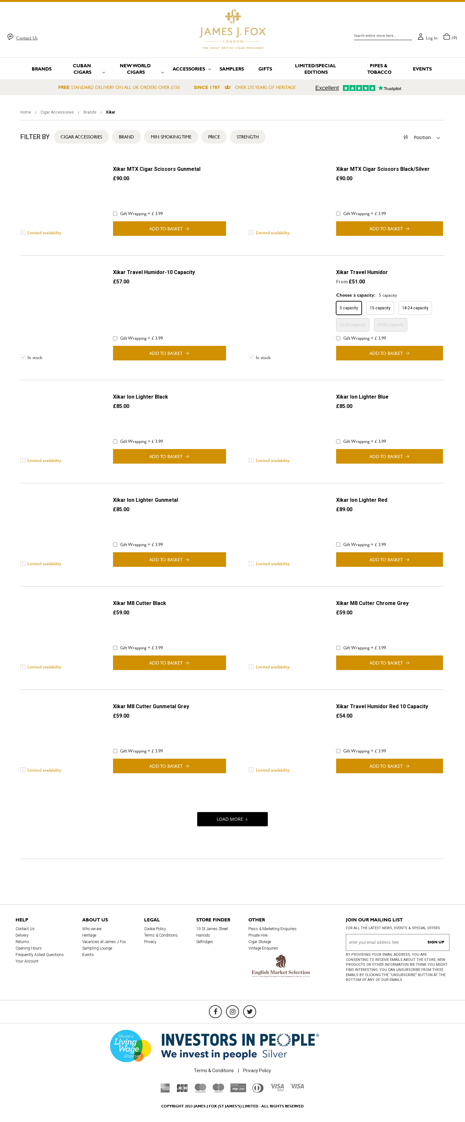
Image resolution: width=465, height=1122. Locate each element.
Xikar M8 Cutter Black (139, 603)
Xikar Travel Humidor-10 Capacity (154, 272)
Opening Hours (29, 948)
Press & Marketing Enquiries (272, 929)
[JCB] (182, 1091)
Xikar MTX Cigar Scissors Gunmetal (156, 169)
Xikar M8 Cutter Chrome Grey (372, 603)
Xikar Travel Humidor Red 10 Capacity (382, 706)
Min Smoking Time (171, 136)
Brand (126, 136)
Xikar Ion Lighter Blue (362, 397)
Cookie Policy (155, 929)
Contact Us (27, 37)
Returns (22, 942)
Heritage (89, 935)
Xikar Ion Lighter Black (140, 397)
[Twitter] (249, 1011)
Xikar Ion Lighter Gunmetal (145, 500)
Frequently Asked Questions (40, 954)
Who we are (91, 929)
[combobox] (383, 35)
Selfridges (204, 942)
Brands (90, 112)
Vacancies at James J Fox (104, 942)
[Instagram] (232, 1011)
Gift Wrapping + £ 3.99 (138, 213)
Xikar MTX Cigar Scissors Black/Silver (383, 169)
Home (26, 112)
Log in (431, 37)
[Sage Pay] (238, 1090)
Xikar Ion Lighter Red (361, 500)
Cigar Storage (259, 942)
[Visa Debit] (277, 1089)
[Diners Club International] (258, 1091)
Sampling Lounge (97, 948)
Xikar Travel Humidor (362, 272)
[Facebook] (215, 1011)
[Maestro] (218, 1091)
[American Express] (165, 1091)
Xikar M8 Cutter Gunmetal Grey (151, 706)
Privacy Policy (257, 1070)
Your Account (27, 961)
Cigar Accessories (57, 112)
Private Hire (257, 935)
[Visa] (297, 1087)
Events (88, 954)
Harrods (203, 935)
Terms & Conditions (161, 935)
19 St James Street (212, 929)
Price (214, 136)
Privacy (150, 942)
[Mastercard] (200, 1091)
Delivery (22, 935)
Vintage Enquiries (263, 948)
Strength (248, 136)
